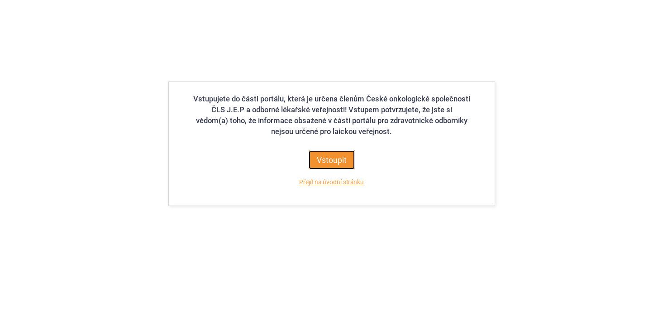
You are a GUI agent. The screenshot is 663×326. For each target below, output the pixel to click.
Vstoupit (332, 159)
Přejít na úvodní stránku (331, 182)
